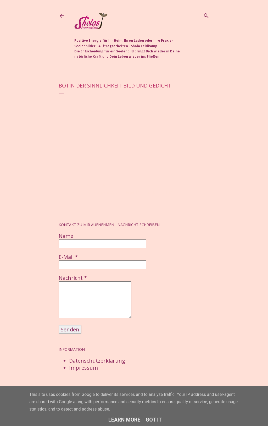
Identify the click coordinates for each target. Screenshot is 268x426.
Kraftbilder (134, 192)
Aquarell (76, 192)
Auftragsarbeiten (96, 192)
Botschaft (118, 192)
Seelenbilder (166, 192)
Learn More (124, 420)
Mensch (149, 192)
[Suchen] (206, 14)
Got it (154, 420)
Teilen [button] (63, 185)
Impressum (83, 367)
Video (181, 192)
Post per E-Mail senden (88, 185)
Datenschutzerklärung (97, 360)
